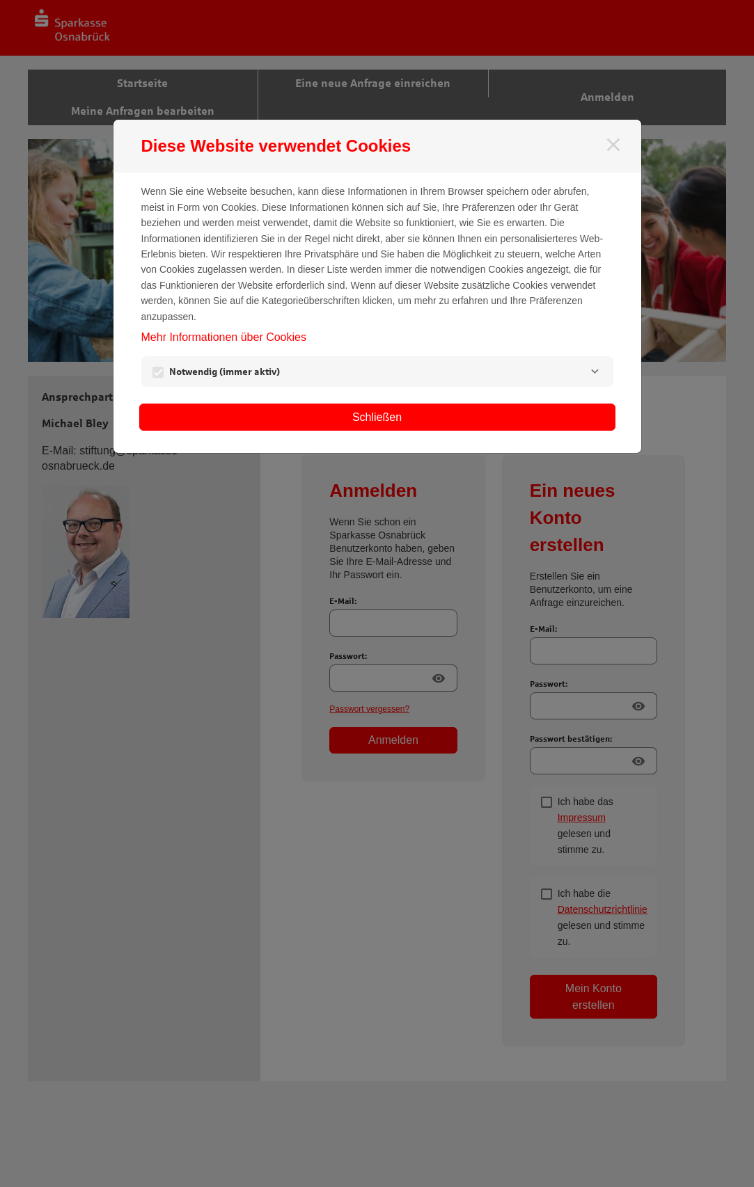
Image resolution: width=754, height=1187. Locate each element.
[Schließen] (613, 144)
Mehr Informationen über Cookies (223, 337)
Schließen (377, 417)
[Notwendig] (595, 371)
